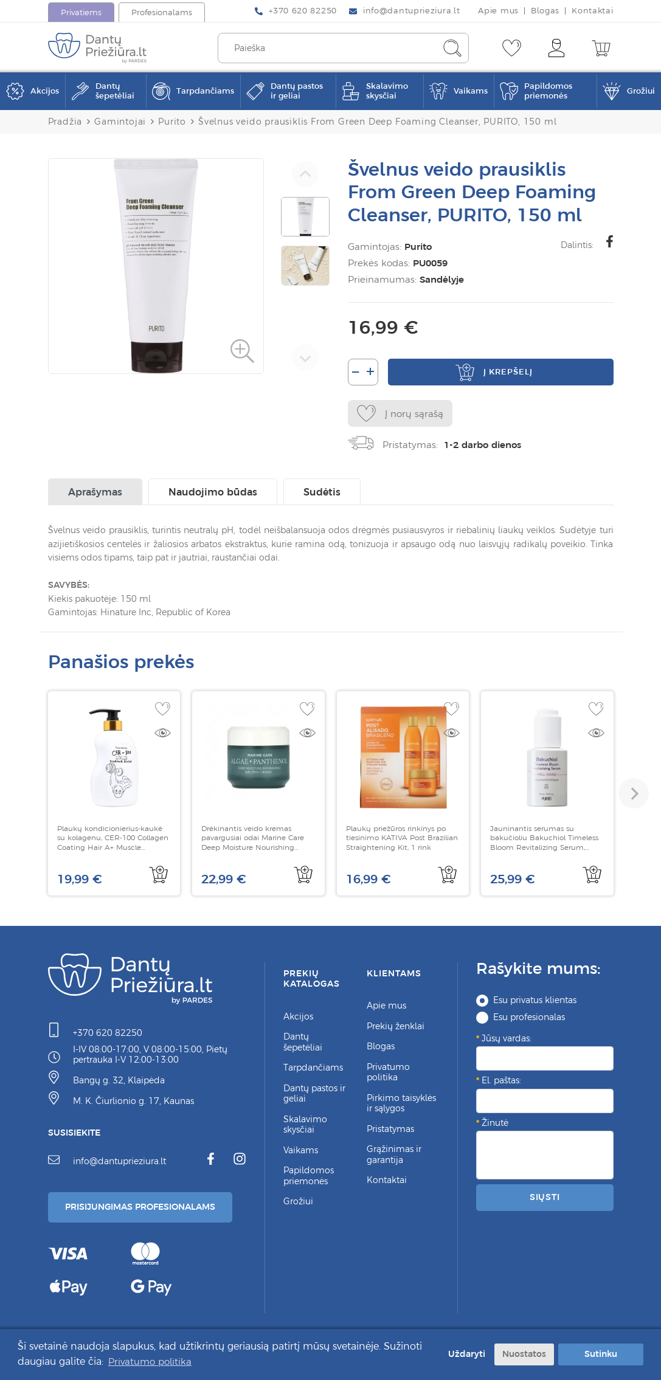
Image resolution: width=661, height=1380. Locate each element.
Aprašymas (95, 491)
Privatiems (81, 12)
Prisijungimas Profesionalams (140, 1207)
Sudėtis (322, 491)
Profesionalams (161, 12)
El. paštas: (501, 1080)
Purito (418, 246)
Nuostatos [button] (524, 1354)
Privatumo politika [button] (152, 1361)
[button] (633, 793)
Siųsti (545, 1197)
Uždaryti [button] (462, 1354)
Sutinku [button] (600, 1354)
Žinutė (495, 1123)
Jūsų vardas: (506, 1038)
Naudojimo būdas (212, 491)
